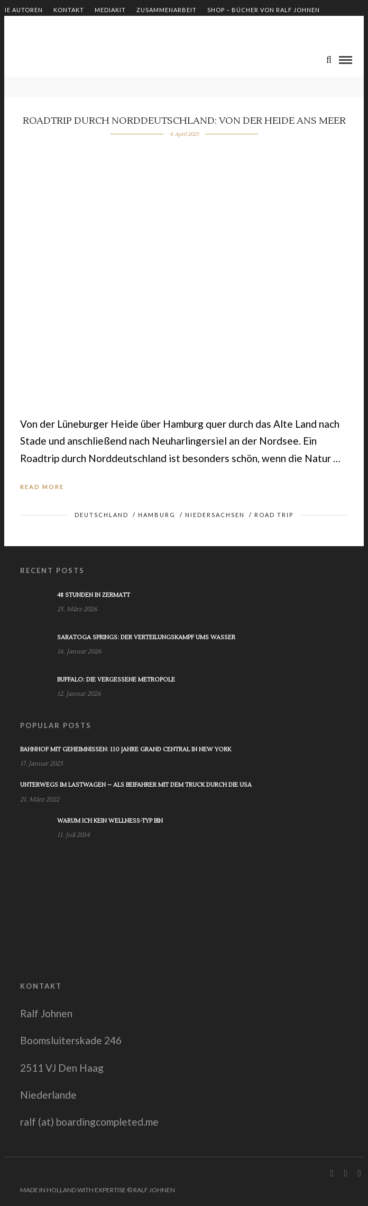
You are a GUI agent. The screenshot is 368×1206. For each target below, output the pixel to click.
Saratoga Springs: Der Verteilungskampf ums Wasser (146, 637)
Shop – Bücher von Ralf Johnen (263, 9)
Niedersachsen (215, 514)
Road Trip (273, 514)
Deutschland (101, 514)
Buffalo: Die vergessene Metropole (116, 680)
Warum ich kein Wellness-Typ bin (110, 821)
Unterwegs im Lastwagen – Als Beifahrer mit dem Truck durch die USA (136, 785)
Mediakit (110, 9)
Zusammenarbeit (166, 9)
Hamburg (157, 514)
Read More (42, 486)
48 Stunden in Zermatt (93, 595)
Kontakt (68, 9)
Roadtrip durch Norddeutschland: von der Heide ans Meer (184, 121)
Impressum (19, 27)
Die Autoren (21, 9)
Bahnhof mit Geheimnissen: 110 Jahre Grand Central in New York (125, 749)
